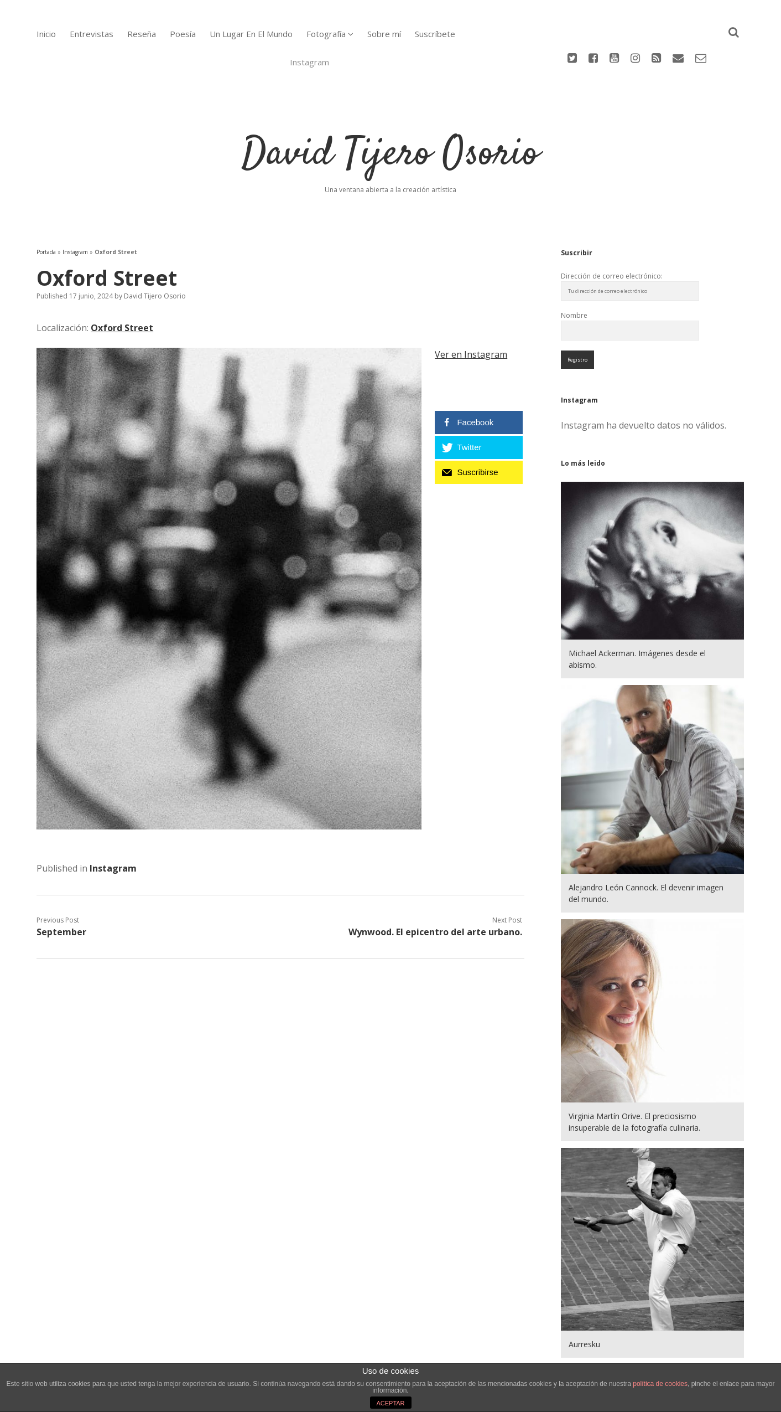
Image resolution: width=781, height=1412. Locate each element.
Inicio (46, 33)
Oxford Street (122, 282)
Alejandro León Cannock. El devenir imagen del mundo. (646, 848)
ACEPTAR (390, 1403)
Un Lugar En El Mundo (251, 33)
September (61, 886)
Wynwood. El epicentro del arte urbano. (435, 886)
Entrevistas (91, 33)
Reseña (141, 33)
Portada (46, 206)
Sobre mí (384, 33)
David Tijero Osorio (390, 109)
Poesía (183, 33)
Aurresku (584, 1299)
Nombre (574, 270)
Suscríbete (435, 33)
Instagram (75, 206)
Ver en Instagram (471, 309)
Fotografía (326, 33)
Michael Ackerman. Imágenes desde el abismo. (637, 613)
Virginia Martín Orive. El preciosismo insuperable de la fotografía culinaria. (634, 1076)
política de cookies (660, 1384)
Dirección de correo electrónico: (612, 230)
